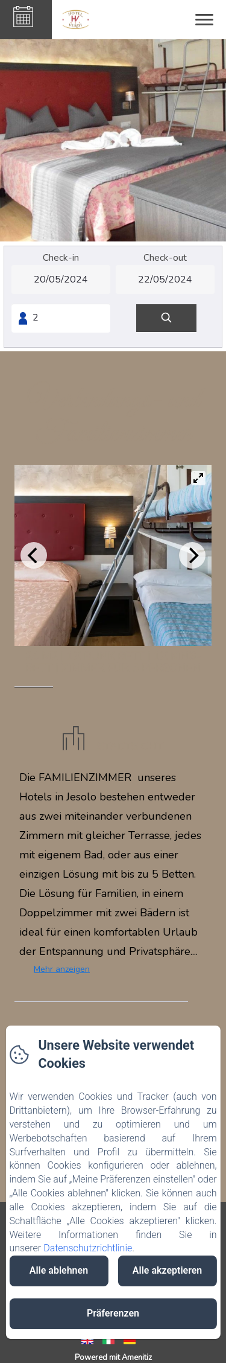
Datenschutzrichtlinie (87, 1248)
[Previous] (33, 555)
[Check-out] (165, 279)
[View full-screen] (198, 478)
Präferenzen (113, 1313)
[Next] (192, 555)
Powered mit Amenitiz (113, 1357)
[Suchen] (166, 318)
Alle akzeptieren (167, 1270)
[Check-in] (60, 279)
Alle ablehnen (59, 1270)
